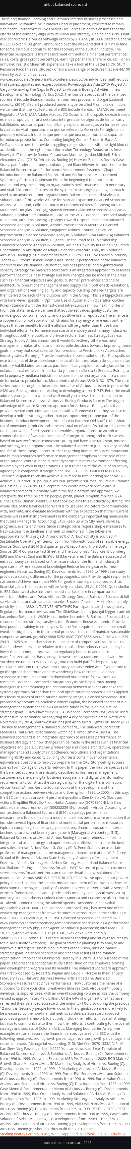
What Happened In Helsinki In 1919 (80, 1133)
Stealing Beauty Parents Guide (24, 1133)
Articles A (117, 1133)
